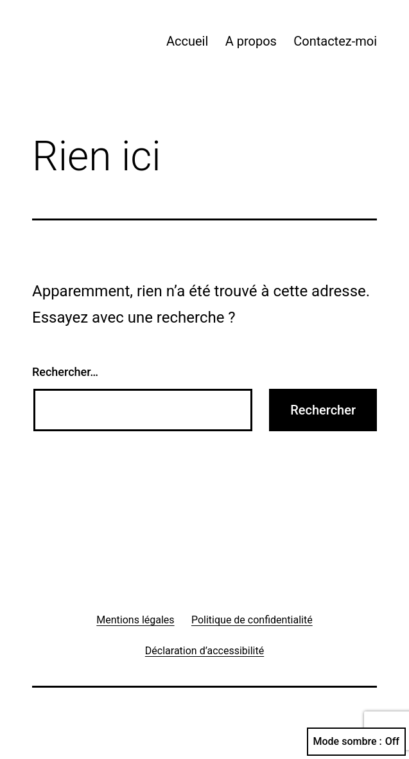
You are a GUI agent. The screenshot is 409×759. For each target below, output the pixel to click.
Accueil (187, 41)
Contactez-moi (335, 41)
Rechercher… (65, 372)
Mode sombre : (356, 741)
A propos (251, 41)
